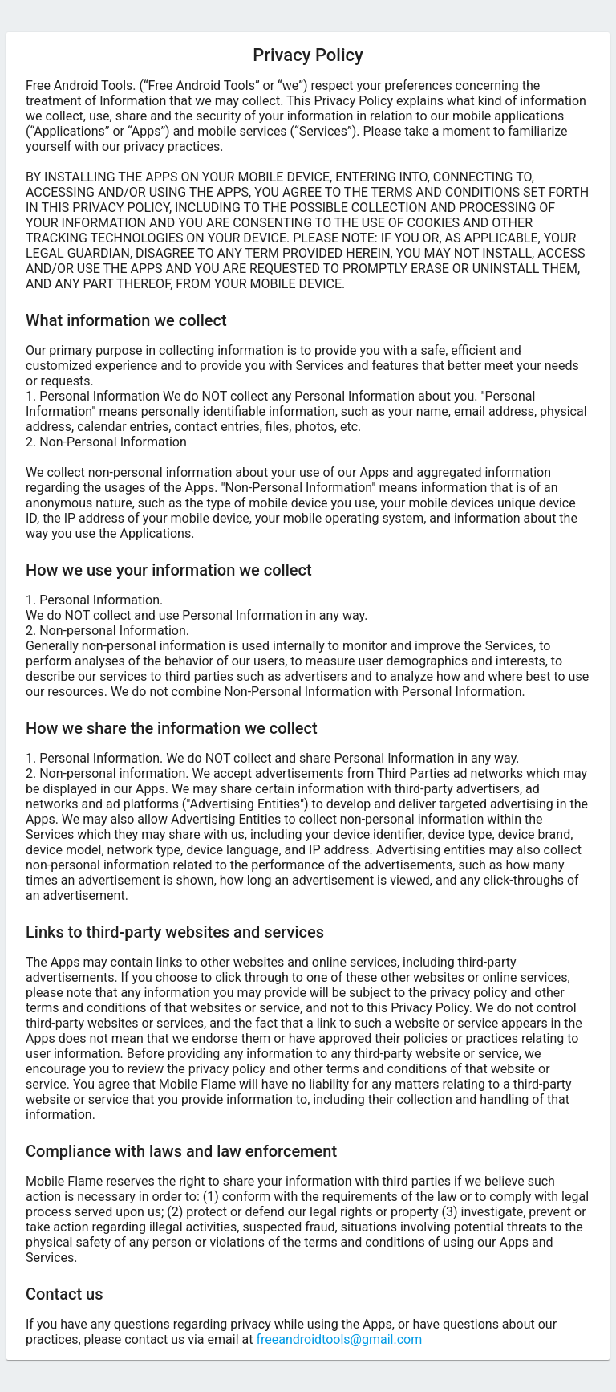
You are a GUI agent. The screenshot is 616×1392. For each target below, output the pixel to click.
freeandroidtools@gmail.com (339, 1339)
